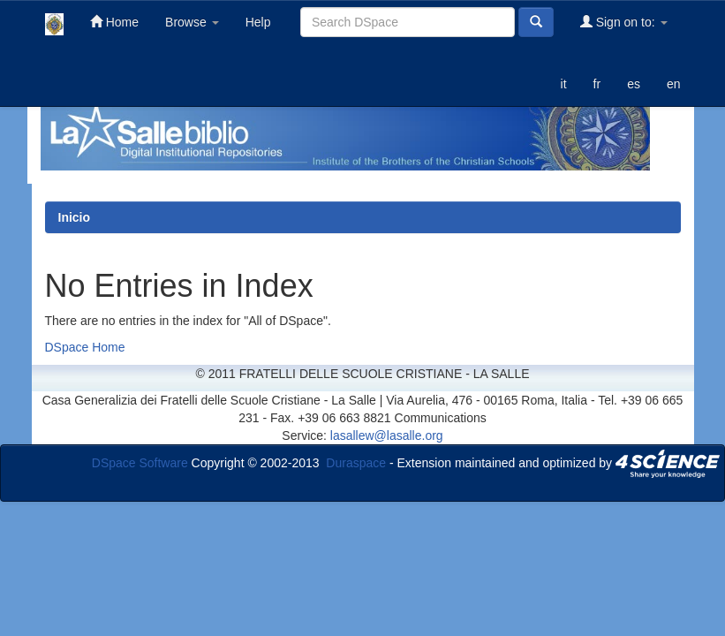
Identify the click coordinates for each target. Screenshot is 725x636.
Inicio (74, 217)
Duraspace (356, 463)
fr (597, 84)
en (674, 84)
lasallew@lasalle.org (386, 435)
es (633, 84)
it (564, 84)
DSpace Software (140, 463)
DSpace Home (85, 347)
